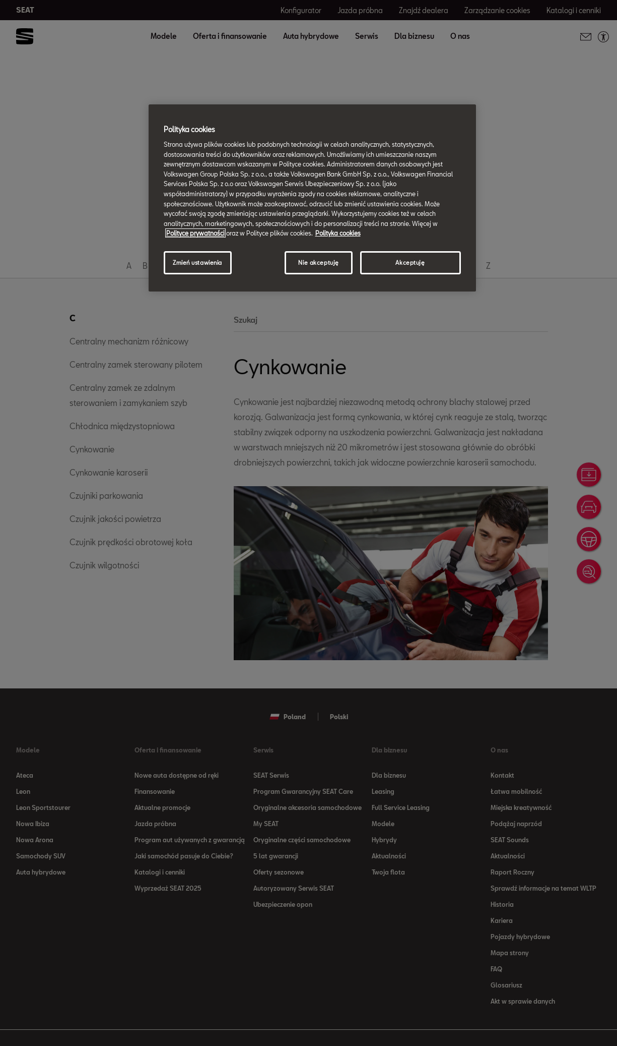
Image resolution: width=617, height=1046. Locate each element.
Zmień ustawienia (197, 262)
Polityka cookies (338, 233)
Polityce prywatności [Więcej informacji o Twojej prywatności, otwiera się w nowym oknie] (195, 233)
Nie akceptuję (318, 262)
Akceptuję (410, 262)
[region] (312, 197)
